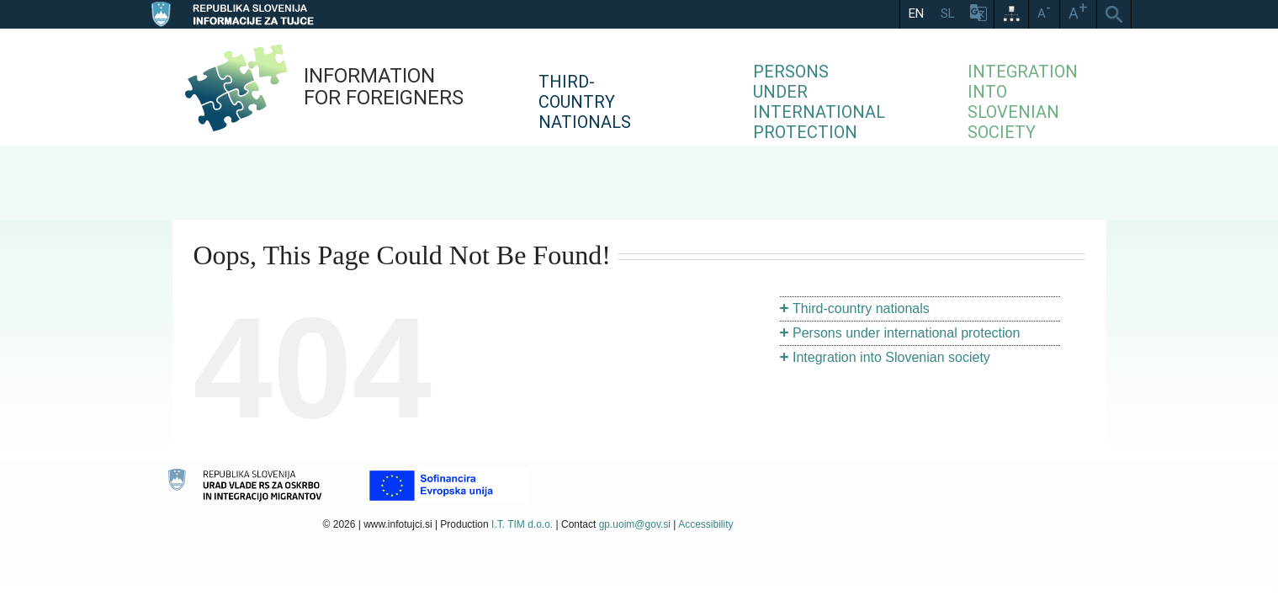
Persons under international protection (906, 333)
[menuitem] (648, 87)
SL (948, 13)
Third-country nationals (861, 308)
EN (916, 13)
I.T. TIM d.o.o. (522, 524)
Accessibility (705, 524)
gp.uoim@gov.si (635, 524)
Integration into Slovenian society (891, 357)
